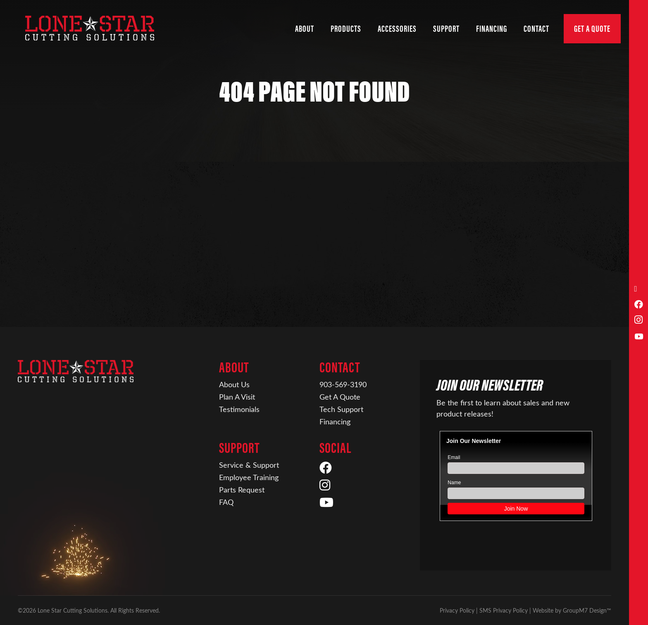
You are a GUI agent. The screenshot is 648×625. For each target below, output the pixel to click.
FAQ (226, 502)
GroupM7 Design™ (587, 610)
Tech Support (341, 409)
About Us (234, 384)
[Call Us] (638, 289)
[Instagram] (638, 321)
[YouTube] (638, 337)
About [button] (304, 28)
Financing (334, 421)
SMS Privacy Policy (503, 610)
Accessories (397, 28)
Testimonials (239, 409)
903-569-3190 (343, 384)
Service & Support (249, 465)
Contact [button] (536, 28)
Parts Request (241, 490)
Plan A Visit (237, 397)
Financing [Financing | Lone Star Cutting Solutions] (491, 28)
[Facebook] (638, 305)
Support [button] (446, 28)
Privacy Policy (457, 610)
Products (346, 28)
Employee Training (249, 477)
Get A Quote (592, 28)
